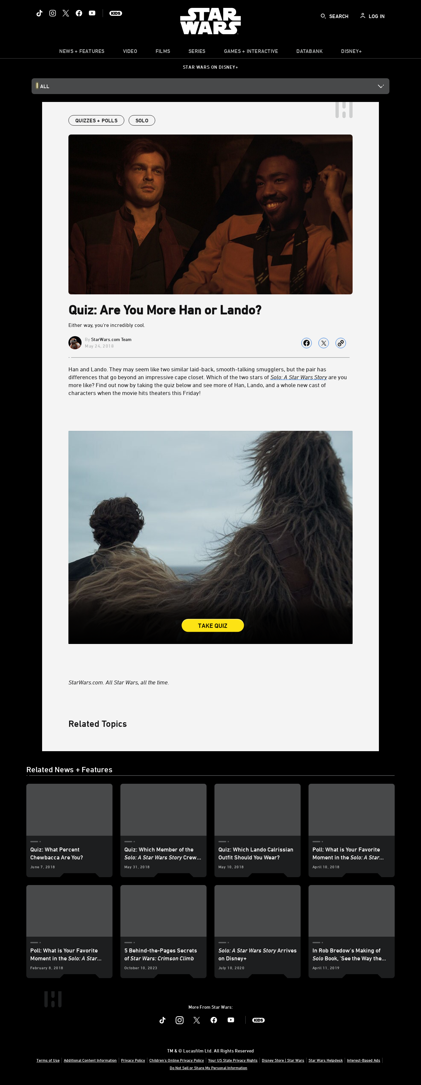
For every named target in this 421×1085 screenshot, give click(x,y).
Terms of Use (48, 1060)
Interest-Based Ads (363, 1060)
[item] (82, 52)
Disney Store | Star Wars (283, 1060)
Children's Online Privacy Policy (176, 1060)
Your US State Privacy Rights (233, 1060)
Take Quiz (213, 625)
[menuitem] (130, 52)
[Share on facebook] (306, 343)
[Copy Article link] (340, 343)
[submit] (323, 16)
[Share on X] (323, 343)
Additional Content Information (90, 1060)
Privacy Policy (133, 1060)
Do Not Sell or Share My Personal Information (208, 1067)
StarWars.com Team (111, 339)
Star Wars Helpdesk (326, 1060)
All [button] (44, 86)
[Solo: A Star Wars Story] (298, 377)
